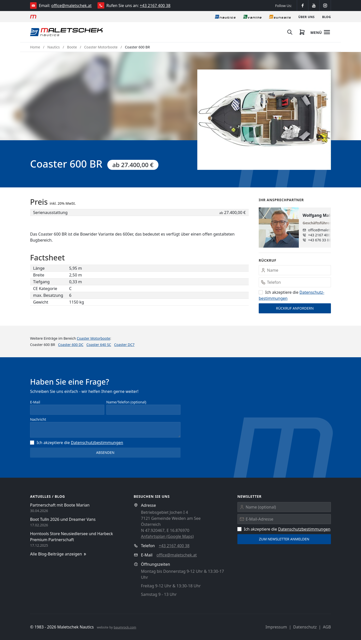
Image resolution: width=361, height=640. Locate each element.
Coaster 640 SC (98, 344)
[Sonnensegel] (280, 16)
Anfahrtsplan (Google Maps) (167, 536)
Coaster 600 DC (70, 344)
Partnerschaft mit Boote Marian (59, 505)
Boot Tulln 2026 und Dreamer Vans (63, 519)
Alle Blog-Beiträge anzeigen (58, 554)
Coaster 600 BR (137, 47)
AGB (327, 627)
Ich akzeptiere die (76, 442)
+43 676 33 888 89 (323, 240)
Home (35, 47)
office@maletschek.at (71, 5)
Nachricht (38, 419)
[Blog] (326, 16)
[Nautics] (225, 16)
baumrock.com (125, 627)
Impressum (276, 627)
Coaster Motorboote (101, 47)
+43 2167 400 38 (155, 5)
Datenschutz (305, 627)
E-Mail (35, 402)
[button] (264, 119)
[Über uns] (306, 16)
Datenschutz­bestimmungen (97, 442)
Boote (72, 47)
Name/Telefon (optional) (126, 402)
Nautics (53, 47)
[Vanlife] (252, 16)
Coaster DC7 (124, 344)
